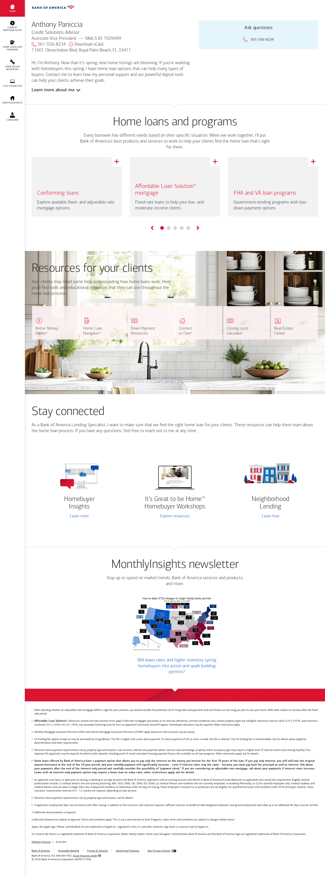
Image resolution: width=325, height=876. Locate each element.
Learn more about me (53, 89)
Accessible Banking (68, 850)
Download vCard (85, 44)
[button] (12, 26)
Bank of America (41, 850)
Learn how (270, 516)
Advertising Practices (127, 850)
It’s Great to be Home (174, 503)
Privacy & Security (97, 850)
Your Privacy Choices (158, 850)
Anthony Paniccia (41, 841)
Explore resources (175, 516)
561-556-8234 (49, 44)
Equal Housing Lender (85, 855)
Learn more (79, 516)
